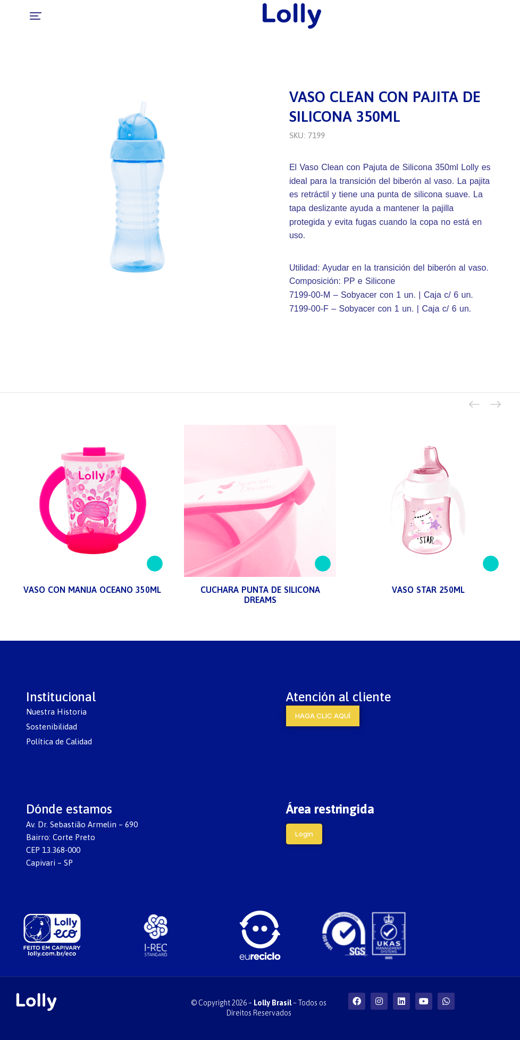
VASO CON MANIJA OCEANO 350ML (92, 589)
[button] (17, 16)
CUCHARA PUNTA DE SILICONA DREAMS (260, 595)
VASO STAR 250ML (428, 589)
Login (304, 833)
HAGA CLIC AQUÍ (322, 715)
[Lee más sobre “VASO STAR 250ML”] (491, 564)
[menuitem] (130, 712)
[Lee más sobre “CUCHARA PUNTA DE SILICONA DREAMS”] (323, 564)
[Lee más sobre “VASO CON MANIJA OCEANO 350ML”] (155, 564)
